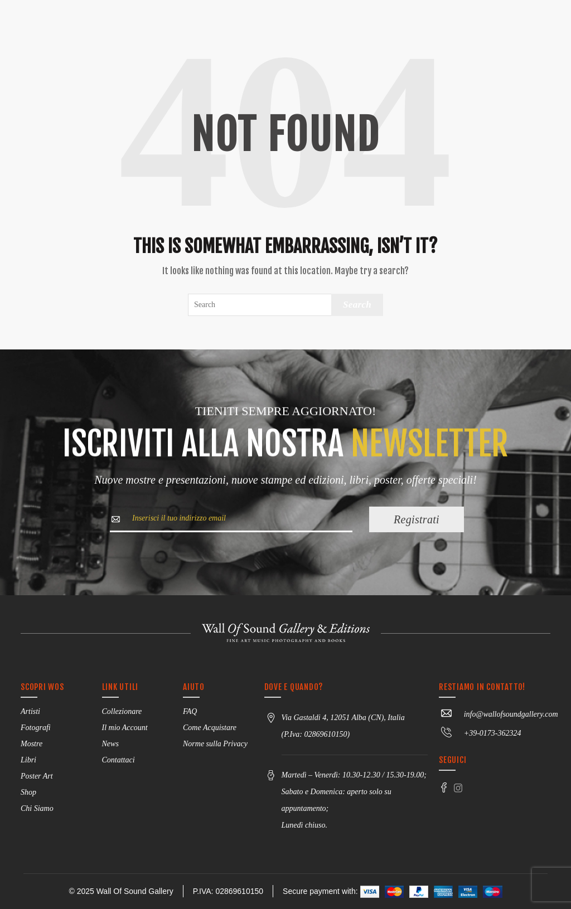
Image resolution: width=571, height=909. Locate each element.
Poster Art (37, 776)
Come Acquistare (209, 727)
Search (357, 304)
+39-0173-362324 (480, 733)
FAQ (190, 711)
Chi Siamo (37, 808)
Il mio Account (125, 727)
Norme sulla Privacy (215, 744)
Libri (28, 760)
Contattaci (118, 760)
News (110, 744)
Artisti (30, 711)
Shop (28, 792)
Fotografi (36, 727)
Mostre (31, 744)
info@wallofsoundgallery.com (498, 714)
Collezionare (122, 711)
